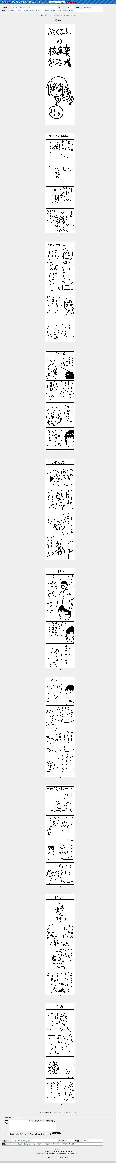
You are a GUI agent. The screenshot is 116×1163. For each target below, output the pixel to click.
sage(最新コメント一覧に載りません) (44, 1121)
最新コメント (33, 2)
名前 (6, 1120)
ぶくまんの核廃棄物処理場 (20, 7)
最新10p (48, 10)
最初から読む (17, 10)
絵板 (20, 2)
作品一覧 (15, 2)
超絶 (71, 10)
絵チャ (41, 2)
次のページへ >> (70, 15)
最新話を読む (29, 10)
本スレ (46, 2)
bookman (87, 7)
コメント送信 (10, 1136)
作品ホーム (58, 15)
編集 (65, 10)
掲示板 (25, 2)
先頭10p (39, 10)
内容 (6, 1123)
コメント (57, 10)
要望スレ (58, 1151)
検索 (62, 2)
